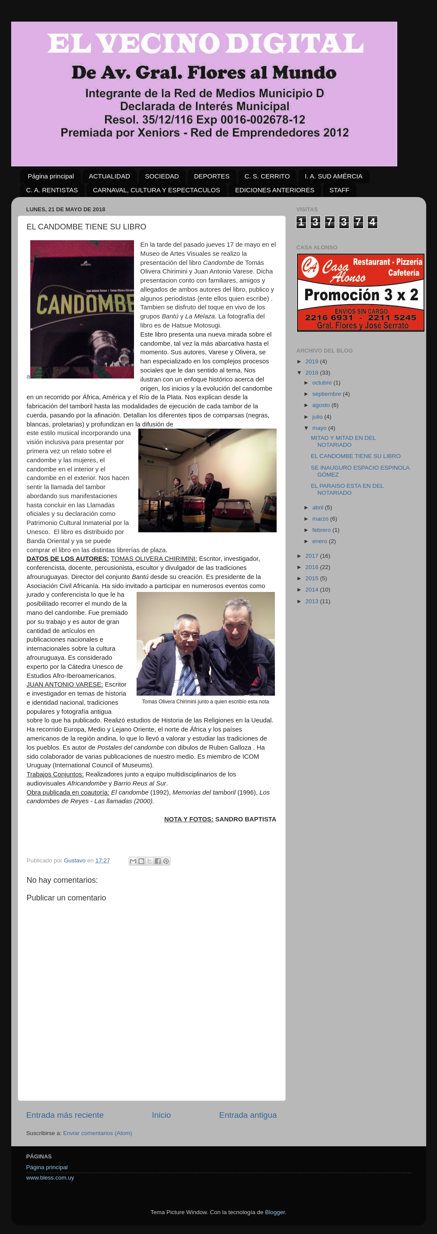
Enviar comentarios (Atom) (97, 1133)
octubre (323, 382)
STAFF (339, 190)
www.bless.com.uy (50, 1177)
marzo (321, 518)
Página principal (51, 176)
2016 (312, 567)
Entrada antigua (248, 1115)
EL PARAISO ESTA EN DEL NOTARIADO (347, 489)
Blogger (275, 1212)
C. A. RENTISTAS (52, 190)
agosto (322, 405)
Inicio (161, 1115)
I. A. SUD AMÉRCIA (333, 176)
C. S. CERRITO (267, 176)
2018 (312, 372)
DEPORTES (212, 176)
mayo (321, 428)
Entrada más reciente (65, 1115)
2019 (312, 361)
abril (319, 507)
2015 (312, 578)
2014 (312, 589)
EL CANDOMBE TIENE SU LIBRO (356, 456)
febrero (323, 530)
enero (321, 541)
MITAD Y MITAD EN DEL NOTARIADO (343, 441)
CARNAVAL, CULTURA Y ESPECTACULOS (156, 190)
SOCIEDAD (162, 176)
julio (319, 416)
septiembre (328, 394)
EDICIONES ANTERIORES (274, 190)
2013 (312, 601)
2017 (312, 556)
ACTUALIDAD (109, 176)
